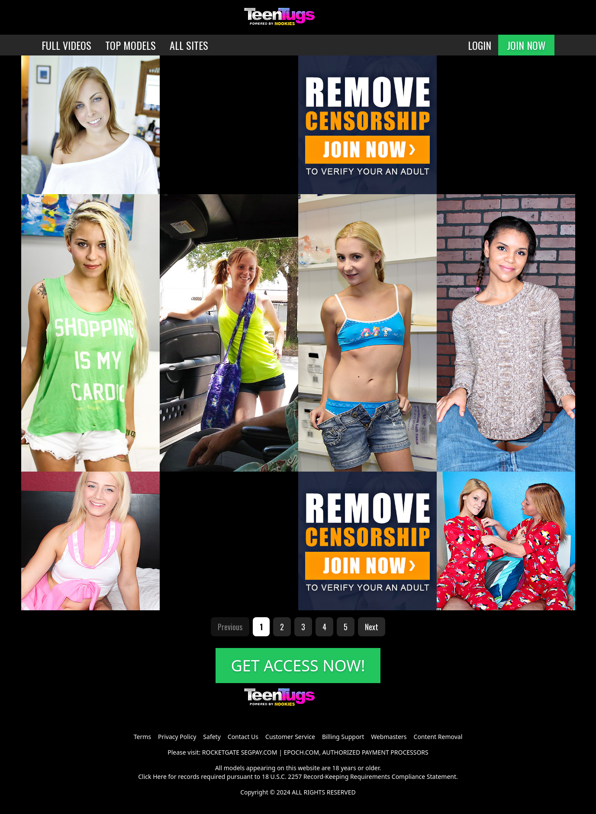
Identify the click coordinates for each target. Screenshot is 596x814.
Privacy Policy (177, 737)
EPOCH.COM (301, 752)
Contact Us (243, 737)
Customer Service (290, 737)
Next (371, 626)
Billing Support (343, 737)
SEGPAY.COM (259, 752)
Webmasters (388, 737)
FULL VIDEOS (66, 45)
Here (160, 776)
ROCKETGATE (220, 752)
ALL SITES (189, 45)
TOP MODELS (130, 45)
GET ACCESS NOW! (298, 665)
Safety (211, 737)
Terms (142, 737)
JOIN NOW (526, 45)
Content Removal (438, 737)
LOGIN (479, 45)
